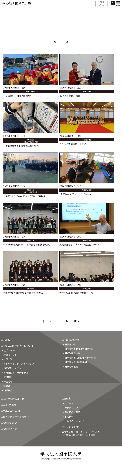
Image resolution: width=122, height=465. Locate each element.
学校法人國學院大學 (16, 3)
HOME (5, 11)
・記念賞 (5, 385)
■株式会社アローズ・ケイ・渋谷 (80, 433)
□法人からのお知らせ (12, 398)
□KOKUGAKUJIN (10, 410)
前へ (76, 321)
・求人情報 (67, 416)
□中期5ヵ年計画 (70, 339)
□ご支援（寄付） (71, 427)
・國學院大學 (69, 344)
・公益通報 (6, 381)
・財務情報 (6, 377)
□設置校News (8, 404)
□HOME (5, 339)
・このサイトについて (73, 421)
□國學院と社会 (9, 428)
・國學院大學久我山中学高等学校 (79, 357)
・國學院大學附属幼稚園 (74, 362)
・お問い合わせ (70, 407)
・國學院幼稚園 (70, 366)
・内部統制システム (11, 368)
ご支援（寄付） (101, 3)
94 (66, 321)
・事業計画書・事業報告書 (14, 372)
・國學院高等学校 (71, 353)
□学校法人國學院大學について (17, 345)
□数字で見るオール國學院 (15, 416)
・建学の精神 (8, 350)
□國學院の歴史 (9, 422)
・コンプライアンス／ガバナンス (17, 363)
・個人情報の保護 (71, 412)
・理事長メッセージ (11, 354)
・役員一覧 (6, 359)
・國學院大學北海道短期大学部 (77, 348)
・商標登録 (6, 390)
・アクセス (67, 403)
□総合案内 (67, 398)
